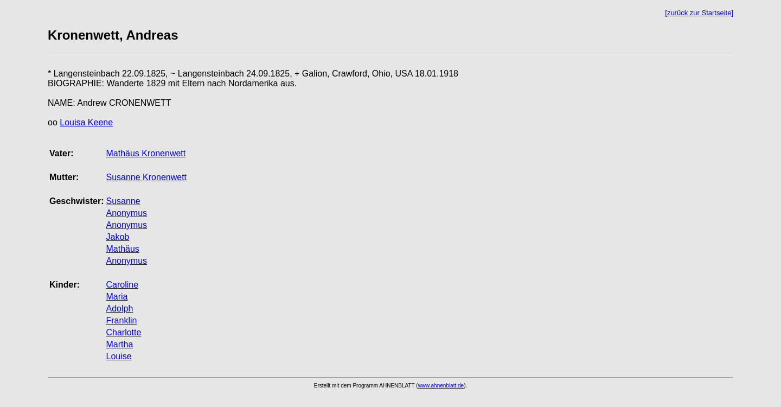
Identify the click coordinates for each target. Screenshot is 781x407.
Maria (116, 296)
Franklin (121, 320)
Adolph (119, 308)
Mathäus (122, 248)
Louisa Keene (86, 122)
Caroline (122, 284)
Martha (119, 344)
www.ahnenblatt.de (441, 386)
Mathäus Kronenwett (145, 153)
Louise (118, 356)
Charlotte (123, 332)
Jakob (117, 236)
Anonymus (126, 213)
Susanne (123, 201)
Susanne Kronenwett (146, 177)
